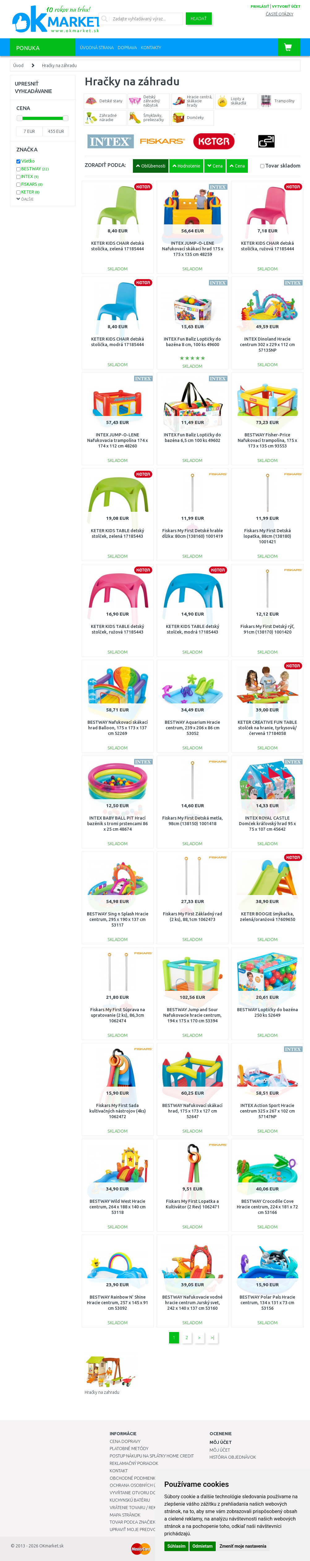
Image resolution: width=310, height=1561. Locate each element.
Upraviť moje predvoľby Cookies (146, 1529)
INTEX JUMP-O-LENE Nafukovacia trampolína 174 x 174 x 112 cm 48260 (117, 440)
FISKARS (32, 184)
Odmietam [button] (203, 1546)
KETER (30, 191)
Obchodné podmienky (134, 1478)
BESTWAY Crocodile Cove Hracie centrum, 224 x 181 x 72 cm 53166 (267, 1207)
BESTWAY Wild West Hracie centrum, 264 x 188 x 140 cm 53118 (117, 1207)
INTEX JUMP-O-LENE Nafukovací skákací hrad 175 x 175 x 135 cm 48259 (192, 249)
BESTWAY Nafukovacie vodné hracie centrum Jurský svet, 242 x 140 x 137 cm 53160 (192, 1303)
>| (212, 1337)
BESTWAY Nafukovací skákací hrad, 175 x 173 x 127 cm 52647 (192, 1111)
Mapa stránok (125, 1514)
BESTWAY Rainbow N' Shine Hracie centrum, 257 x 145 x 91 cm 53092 (117, 1303)
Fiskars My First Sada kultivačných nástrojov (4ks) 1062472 (117, 1111)
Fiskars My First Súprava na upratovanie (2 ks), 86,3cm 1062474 (117, 1015)
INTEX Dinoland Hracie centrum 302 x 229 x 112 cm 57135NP (267, 345)
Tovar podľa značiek (132, 1522)
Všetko (28, 161)
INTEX (30, 176)
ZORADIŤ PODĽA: (105, 165)
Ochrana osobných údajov (140, 1485)
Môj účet (220, 1450)
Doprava (127, 47)
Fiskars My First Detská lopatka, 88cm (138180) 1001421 (267, 536)
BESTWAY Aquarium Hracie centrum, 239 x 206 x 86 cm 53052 (192, 728)
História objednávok (233, 1457)
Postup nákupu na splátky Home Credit (152, 1455)
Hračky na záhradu (59, 65)
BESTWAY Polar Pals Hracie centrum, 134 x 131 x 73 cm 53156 (267, 1303)
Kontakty (151, 47)
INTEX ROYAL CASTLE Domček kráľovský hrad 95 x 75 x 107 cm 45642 (267, 824)
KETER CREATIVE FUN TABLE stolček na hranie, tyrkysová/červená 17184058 (267, 728)
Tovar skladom (282, 165)
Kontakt (119, 1470)
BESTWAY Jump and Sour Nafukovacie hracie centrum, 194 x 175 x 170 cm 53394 (192, 1015)
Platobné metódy (129, 1448)
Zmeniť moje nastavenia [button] (242, 1546)
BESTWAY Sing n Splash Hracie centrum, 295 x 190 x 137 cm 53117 (117, 919)
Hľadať (199, 18)
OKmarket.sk (51, 1545)
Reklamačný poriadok (134, 1463)
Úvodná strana (97, 47)
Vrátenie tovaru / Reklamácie (142, 1507)
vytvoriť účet (286, 6)
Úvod (18, 65)
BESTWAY (35, 168)
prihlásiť (260, 6)
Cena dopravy (125, 1441)
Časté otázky (279, 14)
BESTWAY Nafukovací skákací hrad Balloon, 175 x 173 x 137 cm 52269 (117, 728)
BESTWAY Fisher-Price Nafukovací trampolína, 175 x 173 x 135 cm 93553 (267, 440)
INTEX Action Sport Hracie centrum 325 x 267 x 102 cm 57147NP (267, 1111)
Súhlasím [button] (177, 1546)
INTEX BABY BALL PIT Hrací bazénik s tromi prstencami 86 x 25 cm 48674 (117, 824)
